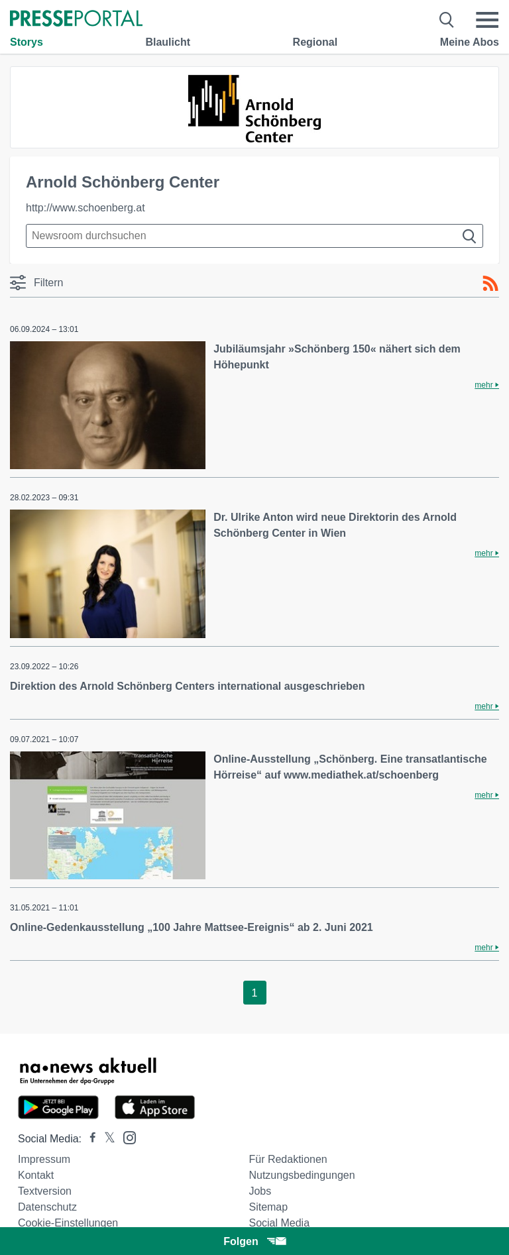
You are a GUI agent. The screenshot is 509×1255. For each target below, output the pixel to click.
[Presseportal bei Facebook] (89, 1138)
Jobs (260, 1191)
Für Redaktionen (288, 1159)
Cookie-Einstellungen (68, 1222)
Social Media (279, 1222)
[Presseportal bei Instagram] (125, 1136)
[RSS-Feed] (490, 284)
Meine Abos (469, 42)
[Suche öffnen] (447, 20)
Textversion (45, 1191)
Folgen (254, 1241)
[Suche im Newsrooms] (254, 236)
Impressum (44, 1159)
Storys (26, 42)
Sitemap (268, 1207)
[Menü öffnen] (487, 20)
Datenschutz (47, 1207)
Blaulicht (167, 42)
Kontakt (36, 1175)
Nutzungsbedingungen (302, 1175)
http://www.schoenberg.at (85, 207)
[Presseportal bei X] (105, 1138)
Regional (315, 42)
